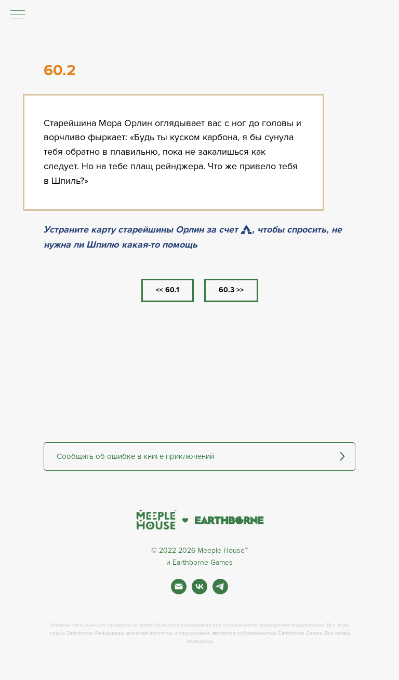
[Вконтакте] (199, 591)
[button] (199, 456)
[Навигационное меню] (17, 15)
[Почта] (179, 591)
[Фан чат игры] (220, 591)
